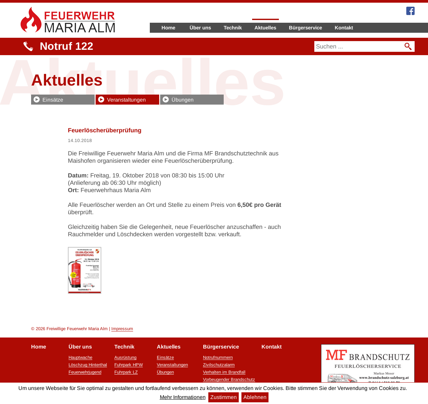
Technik (233, 27)
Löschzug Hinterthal (88, 365)
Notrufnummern (218, 357)
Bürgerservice (305, 27)
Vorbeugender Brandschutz (229, 379)
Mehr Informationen (183, 397)
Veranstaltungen (126, 100)
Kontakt (344, 27)
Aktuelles (265, 27)
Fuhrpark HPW (128, 365)
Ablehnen (254, 397)
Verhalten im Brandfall (224, 372)
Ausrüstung (125, 357)
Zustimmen (223, 397)
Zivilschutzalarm (219, 365)
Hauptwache (80, 357)
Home (168, 27)
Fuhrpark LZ (126, 372)
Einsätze (52, 100)
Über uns (200, 27)
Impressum (122, 328)
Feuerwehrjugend (85, 372)
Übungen (183, 100)
